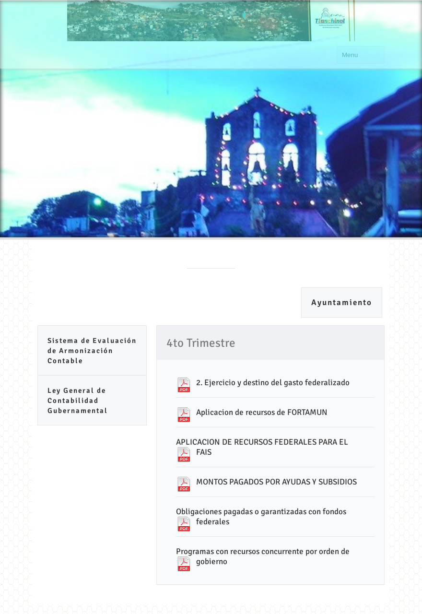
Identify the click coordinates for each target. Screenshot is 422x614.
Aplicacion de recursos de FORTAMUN (262, 412)
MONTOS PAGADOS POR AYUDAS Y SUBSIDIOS (276, 482)
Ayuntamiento (341, 302)
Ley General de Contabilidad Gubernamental (77, 400)
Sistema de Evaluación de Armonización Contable (92, 350)
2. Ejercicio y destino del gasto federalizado (273, 383)
